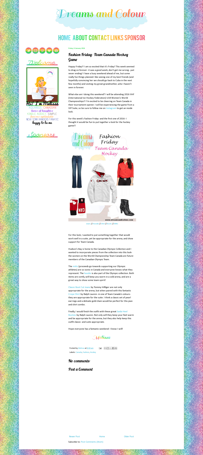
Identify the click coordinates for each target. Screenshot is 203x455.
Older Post (129, 437)
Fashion (86, 352)
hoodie (87, 273)
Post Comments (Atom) (92, 442)
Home (102, 437)
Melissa (81, 348)
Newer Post (74, 437)
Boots (109, 224)
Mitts (116, 224)
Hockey (93, 352)
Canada (79, 352)
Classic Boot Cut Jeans (79, 287)
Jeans (88, 224)
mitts (75, 266)
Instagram (111, 108)
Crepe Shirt (74, 294)
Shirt (103, 224)
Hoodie (96, 224)
